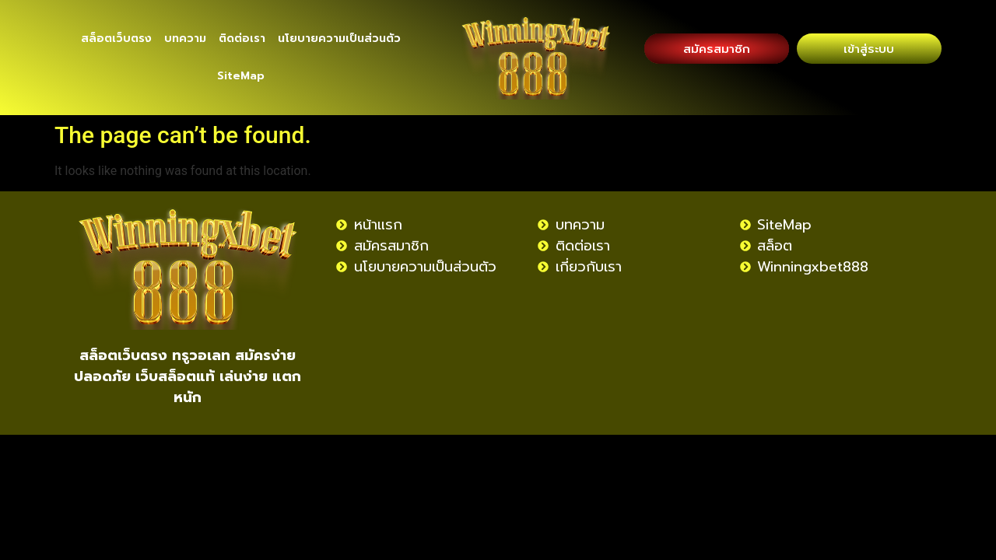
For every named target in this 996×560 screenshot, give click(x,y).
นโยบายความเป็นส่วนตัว (339, 38)
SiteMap (241, 76)
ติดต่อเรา (242, 38)
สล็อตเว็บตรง (116, 38)
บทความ (185, 38)
